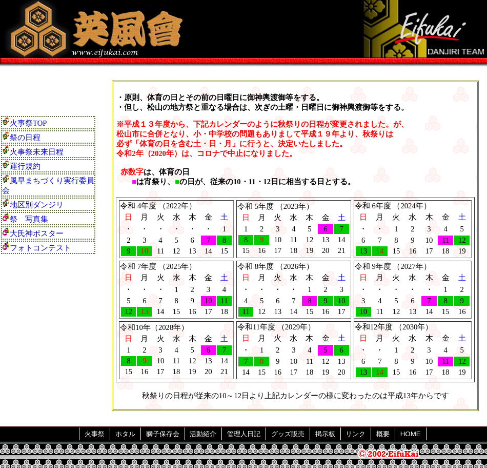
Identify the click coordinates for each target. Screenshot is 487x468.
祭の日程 (21, 136)
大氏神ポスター (33, 232)
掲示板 (325, 434)
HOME (410, 434)
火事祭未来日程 (33, 151)
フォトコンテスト (36, 247)
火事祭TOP (24, 122)
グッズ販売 (288, 434)
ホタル (125, 434)
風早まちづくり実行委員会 (48, 184)
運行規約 (21, 165)
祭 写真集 (25, 218)
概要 (383, 434)
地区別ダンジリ (33, 204)
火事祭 (95, 434)
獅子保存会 (162, 434)
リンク (356, 434)
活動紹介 (203, 434)
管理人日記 (243, 434)
